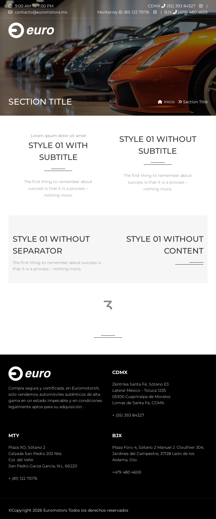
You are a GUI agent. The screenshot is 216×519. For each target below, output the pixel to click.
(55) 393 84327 (178, 5)
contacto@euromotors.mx (41, 12)
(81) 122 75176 (134, 12)
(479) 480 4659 (190, 12)
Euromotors (55, 510)
